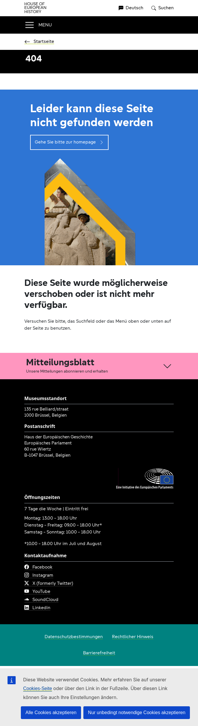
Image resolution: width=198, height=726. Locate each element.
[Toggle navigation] (38, 25)
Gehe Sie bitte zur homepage (69, 142)
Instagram (38, 575)
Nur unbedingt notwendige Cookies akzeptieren (136, 712)
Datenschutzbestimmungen (74, 637)
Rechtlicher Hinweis (132, 637)
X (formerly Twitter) (48, 583)
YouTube (37, 591)
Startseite (39, 41)
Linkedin (37, 608)
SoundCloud (41, 600)
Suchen (162, 8)
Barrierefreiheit (99, 653)
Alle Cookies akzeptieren (50, 712)
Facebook (38, 567)
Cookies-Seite (37, 688)
